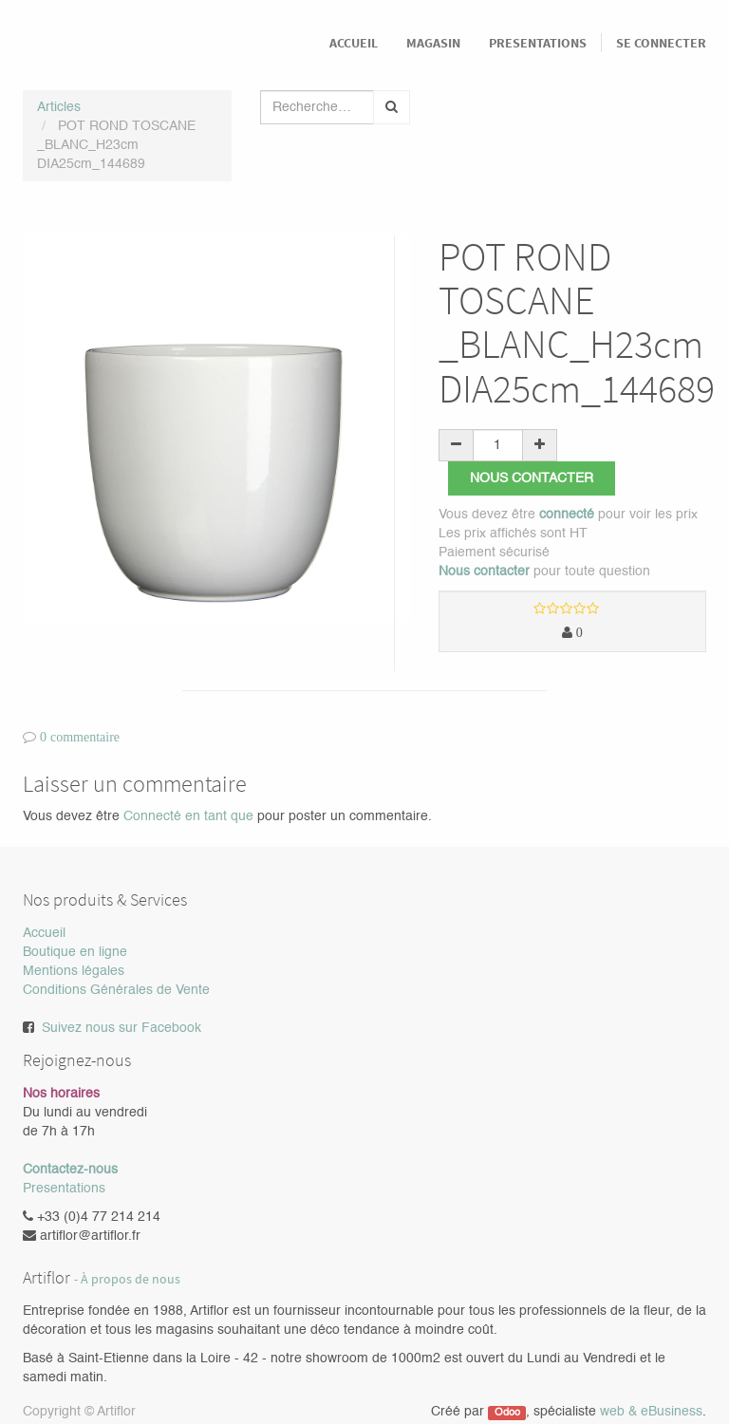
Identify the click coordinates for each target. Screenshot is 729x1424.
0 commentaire (80, 736)
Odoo (507, 1412)
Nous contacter (531, 478)
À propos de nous (130, 1279)
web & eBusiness (651, 1411)
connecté (566, 514)
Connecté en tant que (188, 816)
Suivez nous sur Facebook (121, 1028)
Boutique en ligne (75, 952)
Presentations (64, 1188)
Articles (59, 107)
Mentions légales (73, 971)
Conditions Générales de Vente (116, 990)
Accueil (44, 933)
